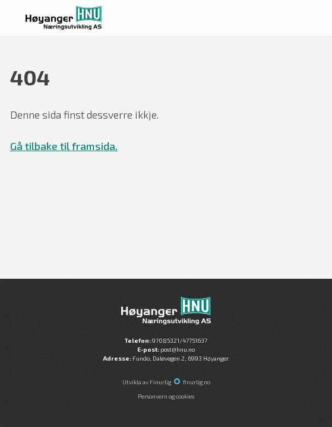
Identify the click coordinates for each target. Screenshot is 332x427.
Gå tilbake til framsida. (64, 145)
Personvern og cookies (166, 396)
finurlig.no (196, 381)
